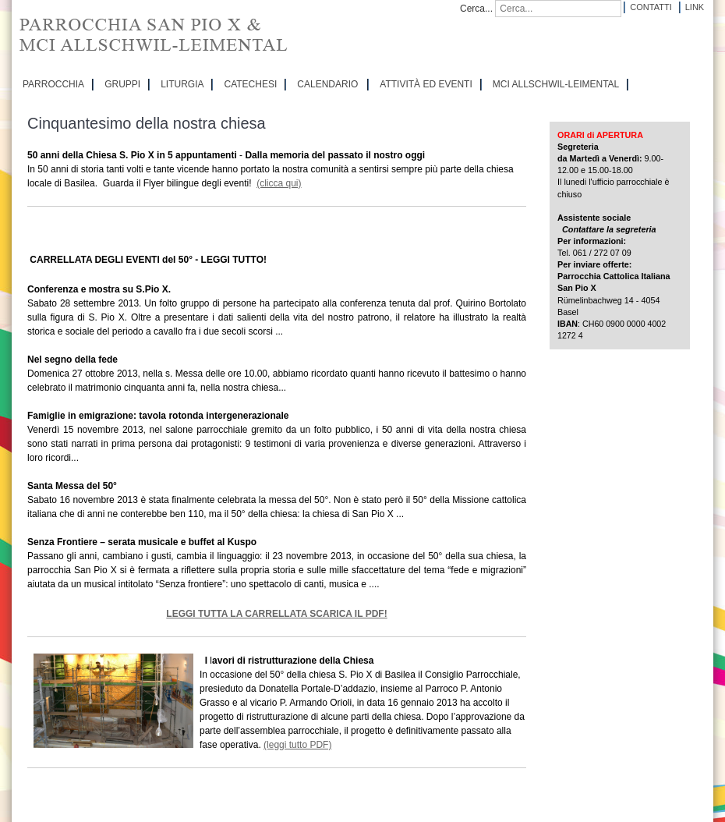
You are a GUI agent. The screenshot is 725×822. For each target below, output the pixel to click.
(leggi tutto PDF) (297, 744)
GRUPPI (122, 84)
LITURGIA (182, 84)
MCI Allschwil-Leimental (556, 84)
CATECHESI (250, 84)
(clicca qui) (278, 183)
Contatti (650, 7)
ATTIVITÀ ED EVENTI (426, 84)
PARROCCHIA (53, 84)
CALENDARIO (327, 84)
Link (694, 7)
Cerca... (476, 8)
